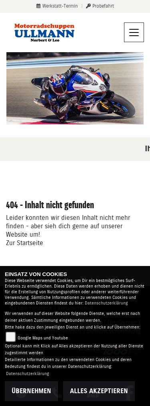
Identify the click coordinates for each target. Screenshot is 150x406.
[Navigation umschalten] (134, 32)
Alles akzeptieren (99, 391)
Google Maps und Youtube (43, 338)
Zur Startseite (24, 243)
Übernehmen (31, 391)
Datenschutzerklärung (106, 303)
